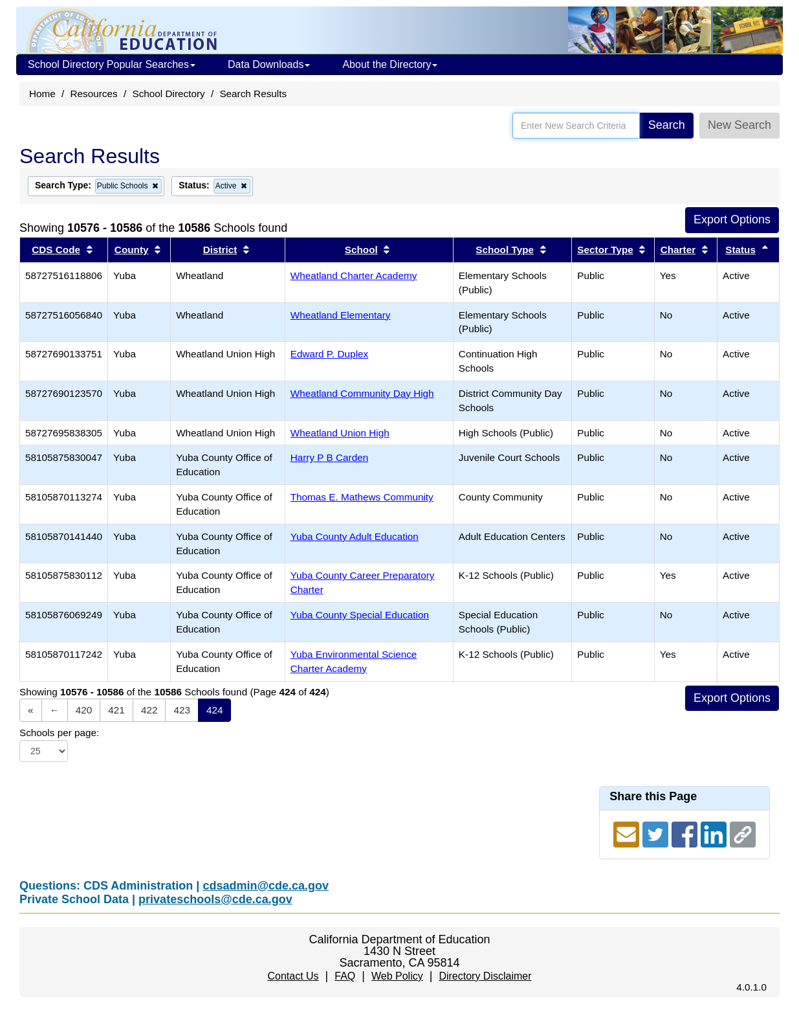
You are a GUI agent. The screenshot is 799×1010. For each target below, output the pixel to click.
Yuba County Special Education (359, 614)
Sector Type (605, 249)
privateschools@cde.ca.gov (215, 899)
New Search (739, 124)
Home (42, 93)
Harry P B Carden (329, 457)
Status (740, 249)
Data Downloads (269, 64)
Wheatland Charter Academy (353, 275)
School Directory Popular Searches (111, 64)
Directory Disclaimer (485, 976)
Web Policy (397, 976)
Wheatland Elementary (340, 314)
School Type (505, 249)
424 (214, 709)
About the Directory (389, 64)
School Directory (168, 93)
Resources (94, 93)
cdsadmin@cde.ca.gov (265, 885)
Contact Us (292, 976)
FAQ (344, 976)
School (361, 249)
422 (149, 709)
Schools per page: (59, 732)
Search (666, 124)
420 (84, 709)
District (220, 249)
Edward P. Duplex (329, 353)
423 (181, 709)
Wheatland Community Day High (362, 393)
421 (116, 709)
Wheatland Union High (339, 432)
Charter (678, 249)
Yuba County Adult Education (354, 536)
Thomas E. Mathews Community (361, 496)
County (132, 249)
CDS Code (56, 249)
